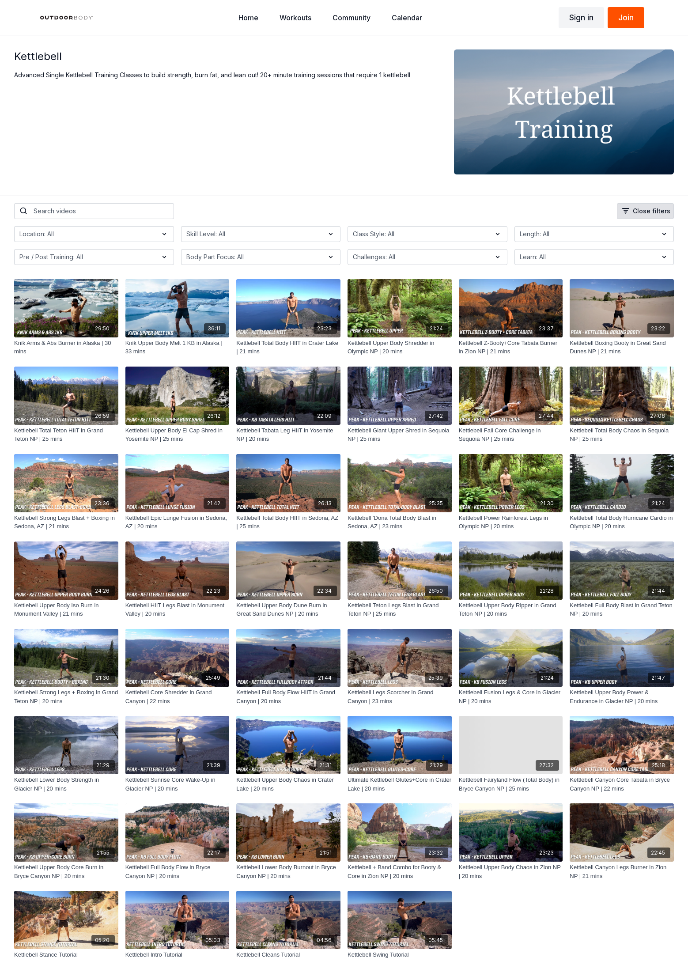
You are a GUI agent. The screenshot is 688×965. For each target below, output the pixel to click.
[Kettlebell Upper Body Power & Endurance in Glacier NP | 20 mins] (622, 696)
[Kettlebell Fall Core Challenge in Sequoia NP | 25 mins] (511, 434)
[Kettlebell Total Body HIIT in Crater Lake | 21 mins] (288, 347)
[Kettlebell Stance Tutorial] (66, 954)
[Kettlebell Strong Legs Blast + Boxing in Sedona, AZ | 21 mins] (66, 522)
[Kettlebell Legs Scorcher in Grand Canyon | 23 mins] (400, 696)
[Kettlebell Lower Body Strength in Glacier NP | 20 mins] (66, 784)
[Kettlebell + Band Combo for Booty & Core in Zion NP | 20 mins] (400, 871)
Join (626, 17)
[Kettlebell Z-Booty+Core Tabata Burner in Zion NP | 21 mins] (511, 347)
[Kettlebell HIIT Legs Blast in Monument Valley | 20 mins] (177, 609)
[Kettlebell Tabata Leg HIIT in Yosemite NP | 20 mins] (288, 434)
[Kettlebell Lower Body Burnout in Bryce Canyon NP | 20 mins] (288, 871)
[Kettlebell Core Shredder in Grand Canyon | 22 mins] (177, 696)
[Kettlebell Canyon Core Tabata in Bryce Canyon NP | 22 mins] (622, 784)
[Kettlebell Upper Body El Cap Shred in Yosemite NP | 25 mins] (177, 434)
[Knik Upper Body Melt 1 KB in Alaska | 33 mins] (177, 347)
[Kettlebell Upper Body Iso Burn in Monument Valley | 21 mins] (66, 609)
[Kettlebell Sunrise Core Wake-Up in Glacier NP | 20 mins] (177, 784)
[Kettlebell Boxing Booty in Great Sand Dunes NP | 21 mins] (622, 347)
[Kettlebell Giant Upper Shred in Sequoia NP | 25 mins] (400, 434)
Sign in (581, 17)
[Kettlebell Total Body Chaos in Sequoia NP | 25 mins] (622, 434)
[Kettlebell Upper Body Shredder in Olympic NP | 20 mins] (400, 347)
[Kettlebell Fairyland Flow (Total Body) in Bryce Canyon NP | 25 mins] (511, 784)
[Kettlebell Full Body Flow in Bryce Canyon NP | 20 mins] (177, 871)
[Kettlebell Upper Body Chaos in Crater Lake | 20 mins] (288, 784)
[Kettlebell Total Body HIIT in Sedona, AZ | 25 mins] (288, 522)
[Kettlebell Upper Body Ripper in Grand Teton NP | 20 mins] (511, 609)
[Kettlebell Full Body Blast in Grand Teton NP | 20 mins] (622, 609)
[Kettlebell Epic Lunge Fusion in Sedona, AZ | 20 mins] (177, 522)
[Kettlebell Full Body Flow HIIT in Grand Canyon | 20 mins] (288, 696)
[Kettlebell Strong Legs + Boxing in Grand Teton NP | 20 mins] (66, 696)
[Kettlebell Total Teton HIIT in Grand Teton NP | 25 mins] (66, 434)
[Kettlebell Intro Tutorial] (177, 954)
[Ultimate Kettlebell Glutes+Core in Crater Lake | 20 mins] (400, 784)
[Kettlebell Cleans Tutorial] (288, 954)
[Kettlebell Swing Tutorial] (400, 954)
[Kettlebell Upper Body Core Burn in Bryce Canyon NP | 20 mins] (66, 871)
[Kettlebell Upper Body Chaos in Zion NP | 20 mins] (511, 871)
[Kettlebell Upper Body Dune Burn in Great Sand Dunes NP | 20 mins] (288, 609)
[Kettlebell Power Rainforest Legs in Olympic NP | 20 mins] (511, 522)
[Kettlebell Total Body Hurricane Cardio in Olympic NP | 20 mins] (622, 522)
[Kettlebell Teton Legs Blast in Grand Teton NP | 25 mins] (400, 609)
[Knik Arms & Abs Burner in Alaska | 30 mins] (66, 347)
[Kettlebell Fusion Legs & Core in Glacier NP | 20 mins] (511, 696)
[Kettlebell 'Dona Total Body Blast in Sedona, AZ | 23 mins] (400, 522)
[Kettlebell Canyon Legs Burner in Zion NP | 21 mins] (622, 871)
